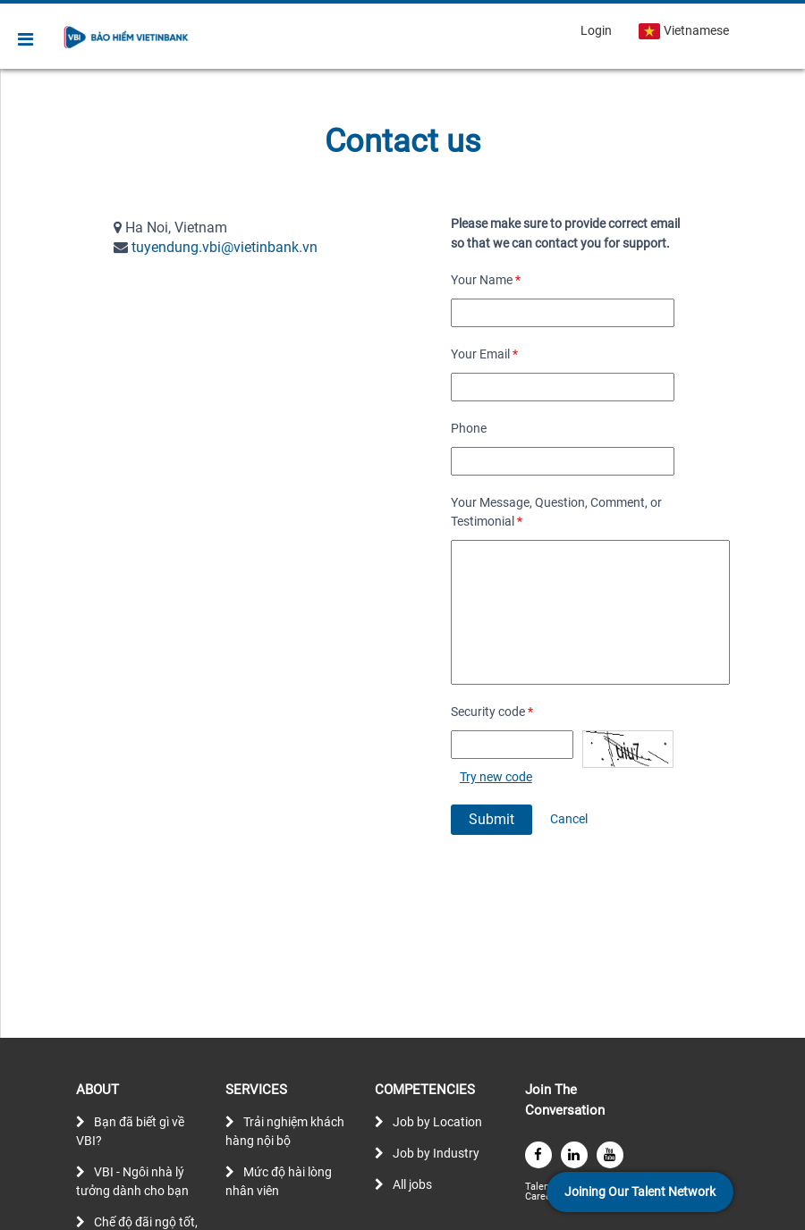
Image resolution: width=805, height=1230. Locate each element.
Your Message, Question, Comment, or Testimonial (556, 511)
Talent (540, 1187)
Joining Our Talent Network (640, 1191)
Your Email (484, 354)
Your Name (486, 280)
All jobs (412, 1184)
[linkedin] (574, 1155)
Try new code (496, 777)
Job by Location (437, 1122)
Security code (492, 711)
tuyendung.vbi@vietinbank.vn (224, 247)
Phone (469, 428)
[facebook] (538, 1155)
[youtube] (610, 1155)
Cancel (569, 819)
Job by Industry (436, 1153)
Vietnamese (684, 31)
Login (596, 30)
